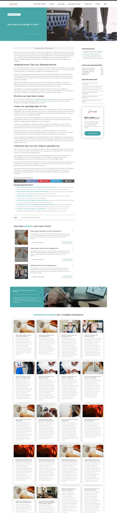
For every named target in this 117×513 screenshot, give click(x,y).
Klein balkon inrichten (40, 4)
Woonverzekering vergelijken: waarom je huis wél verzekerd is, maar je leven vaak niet (47, 502)
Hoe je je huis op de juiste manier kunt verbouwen (33, 191)
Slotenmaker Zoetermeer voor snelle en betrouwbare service (24, 460)
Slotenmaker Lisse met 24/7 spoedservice (44, 248)
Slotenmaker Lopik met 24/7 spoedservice (23, 420)
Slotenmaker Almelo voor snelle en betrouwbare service (92, 460)
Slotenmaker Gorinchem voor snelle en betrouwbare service (47, 460)
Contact (97, 4)
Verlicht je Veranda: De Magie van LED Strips (31, 209)
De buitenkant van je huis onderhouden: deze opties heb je (35, 204)
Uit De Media (61, 4)
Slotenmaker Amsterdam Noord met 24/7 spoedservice (46, 420)
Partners (51, 4)
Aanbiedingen (15, 14)
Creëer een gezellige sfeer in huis (92, 56)
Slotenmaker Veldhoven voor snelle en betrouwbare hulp (23, 501)
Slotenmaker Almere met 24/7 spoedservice (69, 420)
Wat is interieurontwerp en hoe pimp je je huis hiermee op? (35, 187)
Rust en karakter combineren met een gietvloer (91, 101)
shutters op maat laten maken (43, 101)
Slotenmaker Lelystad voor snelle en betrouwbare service (69, 460)
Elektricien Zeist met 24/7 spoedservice (44, 265)
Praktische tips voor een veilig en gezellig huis (93, 58)
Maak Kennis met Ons (74, 4)
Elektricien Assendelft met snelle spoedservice (90, 97)
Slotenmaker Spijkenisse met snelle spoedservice (47, 335)
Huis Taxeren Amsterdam (25, 196)
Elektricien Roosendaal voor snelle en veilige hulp (69, 377)
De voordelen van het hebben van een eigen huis (32, 200)
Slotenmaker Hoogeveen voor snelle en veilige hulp (92, 377)
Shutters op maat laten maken (91, 54)
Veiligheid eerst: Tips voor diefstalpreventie (93, 51)
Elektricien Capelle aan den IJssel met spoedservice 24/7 (23, 377)
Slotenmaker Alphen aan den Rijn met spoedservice (24, 335)
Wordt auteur (88, 4)
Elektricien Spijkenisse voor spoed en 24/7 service (68, 489)
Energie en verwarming (38, 276)
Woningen (85, 74)
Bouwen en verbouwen (38, 242)
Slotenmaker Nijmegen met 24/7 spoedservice (92, 420)
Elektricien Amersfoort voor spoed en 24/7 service (91, 489)
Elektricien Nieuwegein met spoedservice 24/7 (46, 377)
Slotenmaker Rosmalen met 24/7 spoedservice (46, 231)
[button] (105, 4)
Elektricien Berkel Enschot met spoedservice (89, 93)
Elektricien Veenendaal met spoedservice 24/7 (69, 335)
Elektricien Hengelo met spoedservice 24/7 (91, 335)
